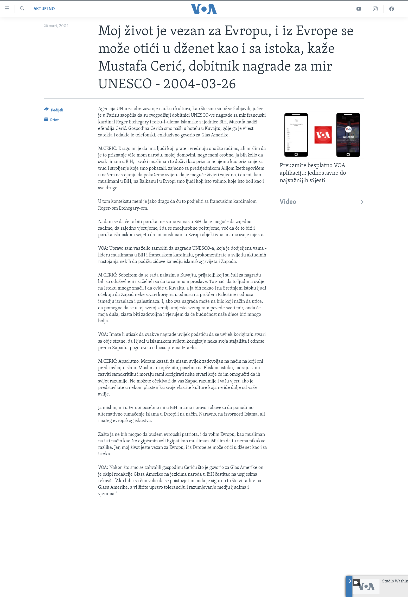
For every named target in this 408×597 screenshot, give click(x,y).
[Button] (53, 111)
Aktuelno (44, 9)
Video (322, 202)
